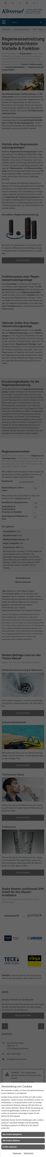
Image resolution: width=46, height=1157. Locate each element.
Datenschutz (28, 1153)
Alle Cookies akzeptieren (12, 1134)
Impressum (17, 1153)
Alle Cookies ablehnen (11, 1141)
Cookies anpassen (10, 1147)
